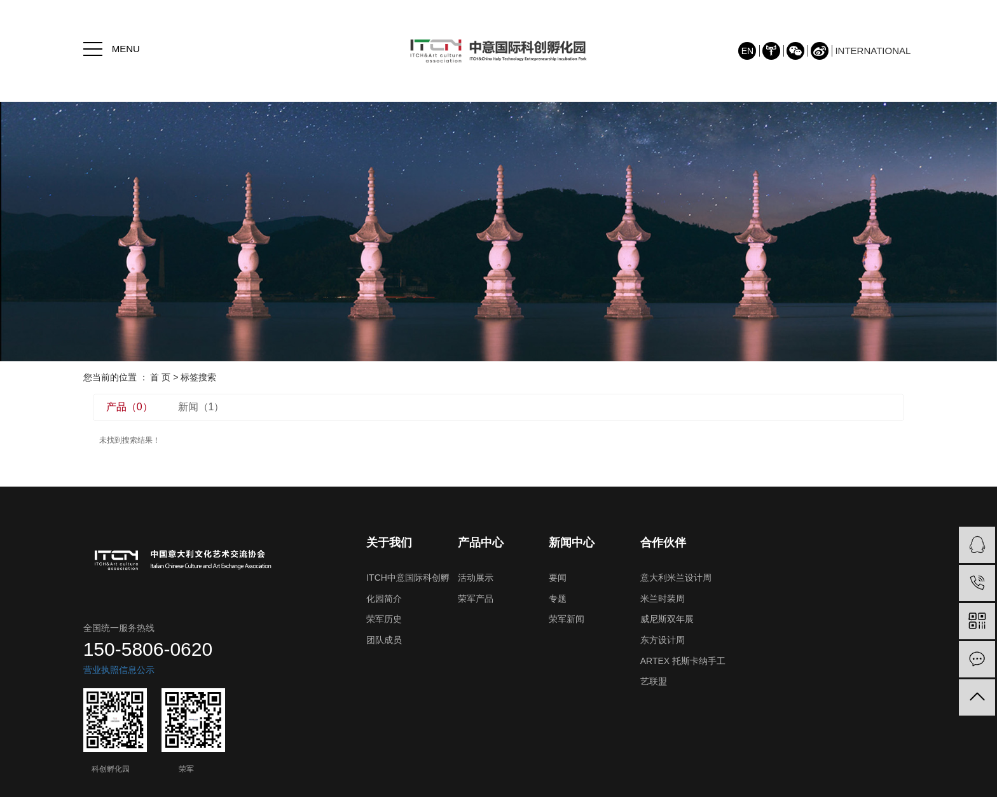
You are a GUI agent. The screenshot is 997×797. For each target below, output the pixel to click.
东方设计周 (662, 640)
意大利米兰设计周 (676, 577)
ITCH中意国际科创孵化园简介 (408, 588)
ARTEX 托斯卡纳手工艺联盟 (682, 671)
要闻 (558, 577)
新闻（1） (201, 406)
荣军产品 (475, 598)
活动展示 (475, 577)
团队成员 (384, 640)
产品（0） (129, 406)
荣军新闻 (566, 619)
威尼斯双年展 (667, 619)
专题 (558, 598)
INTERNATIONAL (873, 50)
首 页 (160, 377)
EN (747, 51)
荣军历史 (384, 619)
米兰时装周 (662, 598)
